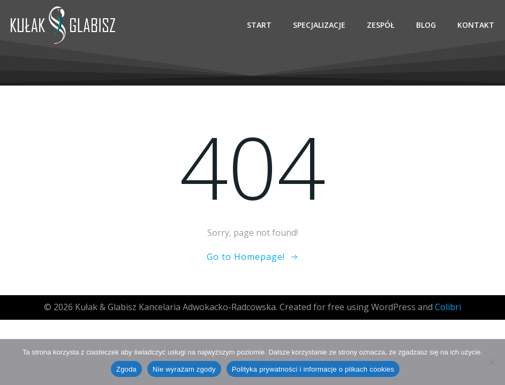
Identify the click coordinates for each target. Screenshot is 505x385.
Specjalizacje (319, 25)
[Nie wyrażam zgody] (491, 362)
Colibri (448, 307)
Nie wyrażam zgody (184, 369)
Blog (426, 25)
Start (259, 25)
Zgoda (126, 369)
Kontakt (475, 25)
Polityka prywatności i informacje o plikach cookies (313, 369)
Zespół (381, 25)
